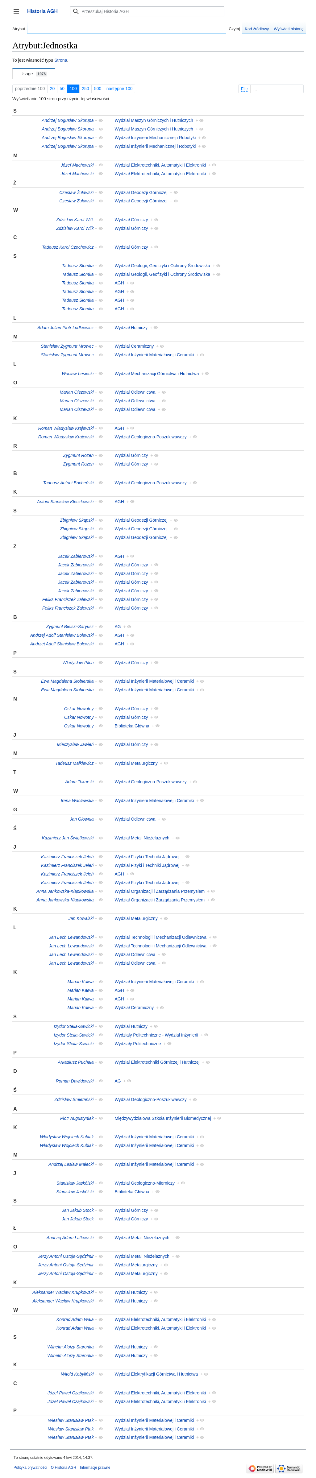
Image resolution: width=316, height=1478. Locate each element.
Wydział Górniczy (131, 219)
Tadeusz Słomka (78, 265)
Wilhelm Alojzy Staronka (70, 1346)
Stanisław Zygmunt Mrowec (67, 346)
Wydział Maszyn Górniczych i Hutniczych (154, 120)
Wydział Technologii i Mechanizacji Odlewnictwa (161, 937)
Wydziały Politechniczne (138, 1043)
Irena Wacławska (77, 800)
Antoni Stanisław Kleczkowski (65, 501)
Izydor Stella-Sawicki (74, 1026)
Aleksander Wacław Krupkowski (63, 1292)
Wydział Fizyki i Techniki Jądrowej (147, 856)
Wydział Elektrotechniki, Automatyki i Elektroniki (160, 165)
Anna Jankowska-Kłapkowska (65, 891)
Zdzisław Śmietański (74, 1099)
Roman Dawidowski (75, 1080)
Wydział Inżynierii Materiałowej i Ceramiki (154, 354)
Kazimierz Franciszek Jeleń (67, 856)
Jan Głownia (82, 819)
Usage (33, 74)
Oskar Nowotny (79, 708)
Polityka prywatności (30, 1467)
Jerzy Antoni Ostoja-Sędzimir (66, 1256)
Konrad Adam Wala (75, 1319)
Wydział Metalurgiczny (136, 763)
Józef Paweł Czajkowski (71, 1392)
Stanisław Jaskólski (75, 1183)
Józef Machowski (77, 165)
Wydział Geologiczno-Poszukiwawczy (151, 436)
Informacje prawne (95, 1467)
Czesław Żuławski (76, 192)
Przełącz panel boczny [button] (18, 14)
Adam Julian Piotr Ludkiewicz (65, 327)
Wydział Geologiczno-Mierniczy (145, 1183)
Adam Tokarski (79, 781)
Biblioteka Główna (132, 725)
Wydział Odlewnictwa (135, 392)
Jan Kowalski (81, 918)
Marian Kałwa (81, 981)
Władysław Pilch (78, 662)
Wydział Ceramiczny (134, 346)
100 (73, 88)
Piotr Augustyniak (77, 1118)
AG (118, 626)
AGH (119, 282)
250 (85, 88)
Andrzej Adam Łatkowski (70, 1237)
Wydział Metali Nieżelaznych (142, 837)
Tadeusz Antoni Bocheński (68, 482)
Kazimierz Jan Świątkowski (68, 837)
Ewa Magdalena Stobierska (67, 681)
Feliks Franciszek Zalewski (68, 599)
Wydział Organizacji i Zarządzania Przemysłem (160, 891)
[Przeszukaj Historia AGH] (147, 11)
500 (97, 88)
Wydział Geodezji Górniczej (141, 192)
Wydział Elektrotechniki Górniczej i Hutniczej (157, 1062)
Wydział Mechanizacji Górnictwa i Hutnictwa (157, 373)
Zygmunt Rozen (78, 455)
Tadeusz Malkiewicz (74, 763)
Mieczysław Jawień (75, 744)
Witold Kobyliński (77, 1374)
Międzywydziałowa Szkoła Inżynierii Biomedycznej (163, 1118)
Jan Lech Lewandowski (71, 937)
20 (52, 88)
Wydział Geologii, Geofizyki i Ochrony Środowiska (162, 265)
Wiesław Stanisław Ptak (71, 1420)
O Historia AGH (63, 1467)
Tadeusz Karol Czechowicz (68, 247)
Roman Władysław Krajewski (66, 428)
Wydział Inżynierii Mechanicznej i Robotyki (155, 137)
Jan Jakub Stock (78, 1210)
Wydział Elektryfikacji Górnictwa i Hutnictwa (156, 1374)
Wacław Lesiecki (78, 373)
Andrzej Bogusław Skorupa (68, 120)
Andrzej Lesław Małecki (71, 1164)
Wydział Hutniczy (131, 327)
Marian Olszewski (77, 392)
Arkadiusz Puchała (76, 1062)
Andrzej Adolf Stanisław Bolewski (62, 635)
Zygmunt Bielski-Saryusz (70, 626)
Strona (60, 60)
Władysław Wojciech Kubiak (67, 1136)
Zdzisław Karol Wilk (75, 219)
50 (62, 88)
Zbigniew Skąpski (77, 520)
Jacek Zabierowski (76, 556)
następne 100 (119, 88)
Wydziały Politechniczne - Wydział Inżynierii (156, 1035)
